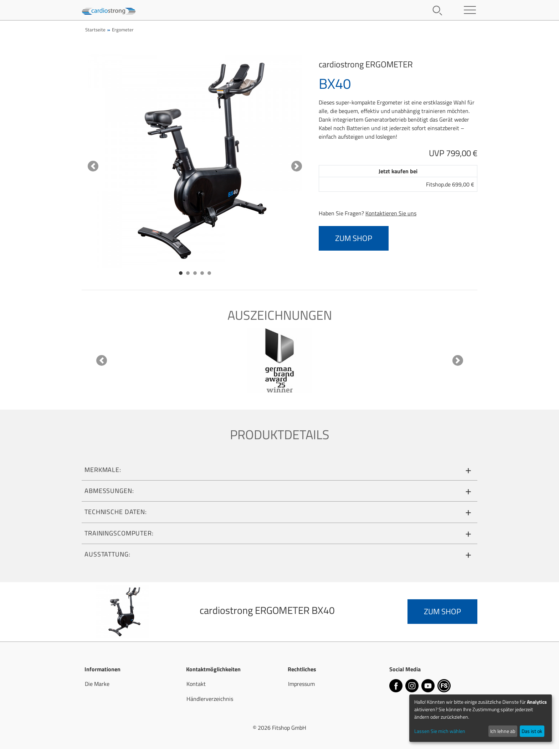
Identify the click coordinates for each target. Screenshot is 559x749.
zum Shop (353, 238)
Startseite (95, 29)
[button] (93, 166)
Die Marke (97, 683)
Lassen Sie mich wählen (439, 731)
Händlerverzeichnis (209, 698)
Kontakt (196, 683)
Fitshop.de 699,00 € (450, 184)
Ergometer (123, 29)
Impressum (301, 683)
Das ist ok (532, 731)
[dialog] (480, 718)
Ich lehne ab (502, 731)
